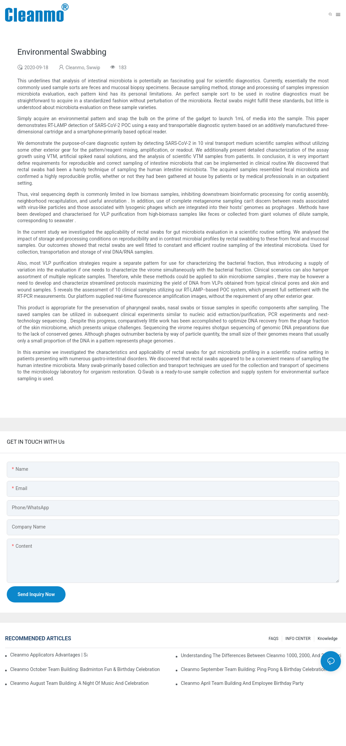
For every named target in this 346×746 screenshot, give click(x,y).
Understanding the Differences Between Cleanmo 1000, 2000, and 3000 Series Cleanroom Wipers (261, 655)
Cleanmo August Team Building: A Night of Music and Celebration (79, 683)
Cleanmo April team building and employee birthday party (242, 683)
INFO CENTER (298, 638)
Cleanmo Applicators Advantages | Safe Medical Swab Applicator (49, 655)
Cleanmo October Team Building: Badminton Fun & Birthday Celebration (85, 669)
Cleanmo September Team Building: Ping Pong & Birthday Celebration (253, 669)
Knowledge (328, 638)
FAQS (273, 638)
